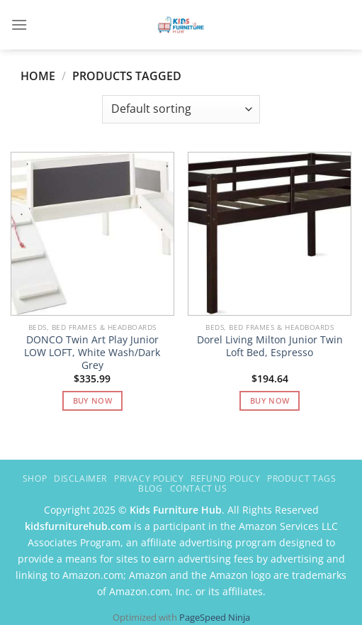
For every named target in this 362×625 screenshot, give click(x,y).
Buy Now (92, 400)
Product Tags (301, 478)
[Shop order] (181, 109)
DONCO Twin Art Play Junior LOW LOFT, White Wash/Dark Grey (92, 352)
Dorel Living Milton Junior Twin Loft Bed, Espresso (270, 345)
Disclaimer (80, 478)
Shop (35, 478)
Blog (150, 488)
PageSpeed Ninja (214, 617)
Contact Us (198, 488)
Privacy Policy (149, 478)
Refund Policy (225, 478)
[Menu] (19, 24)
